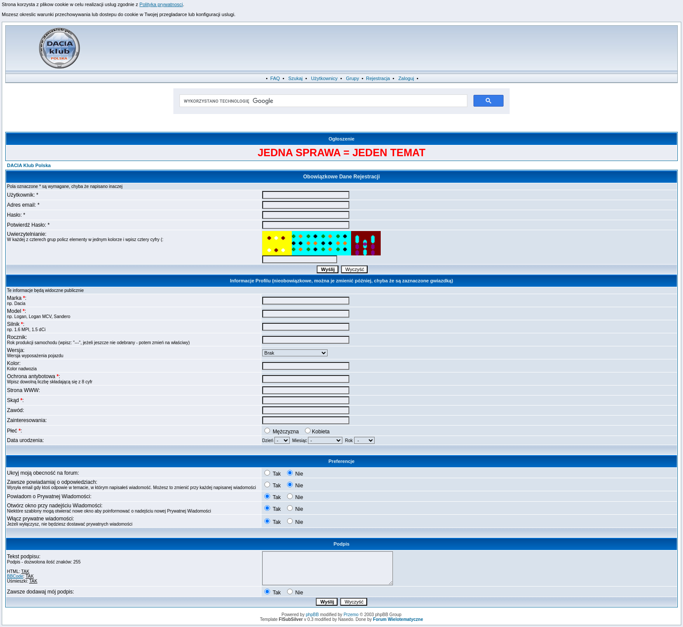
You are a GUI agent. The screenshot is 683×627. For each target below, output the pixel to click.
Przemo (351, 614)
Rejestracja (378, 78)
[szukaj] (322, 101)
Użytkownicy (324, 78)
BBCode (15, 576)
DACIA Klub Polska (29, 165)
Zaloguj (406, 78)
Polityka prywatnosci (161, 4)
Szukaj (295, 78)
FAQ (275, 78)
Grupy (352, 78)
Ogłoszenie (341, 138)
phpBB (312, 614)
